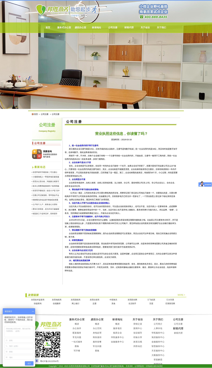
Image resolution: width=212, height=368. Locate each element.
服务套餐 (97, 342)
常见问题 (77, 337)
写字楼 (77, 350)
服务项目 (117, 328)
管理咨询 (158, 364)
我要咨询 (47, 151)
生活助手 (132, 304)
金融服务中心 (117, 342)
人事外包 (158, 328)
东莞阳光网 (132, 300)
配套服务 (77, 333)
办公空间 (97, 328)
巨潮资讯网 (170, 304)
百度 (151, 304)
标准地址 (96, 27)
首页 (48, 27)
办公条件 (77, 328)
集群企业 (117, 333)
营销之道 (137, 324)
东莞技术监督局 (37, 300)
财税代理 (129, 27)
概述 (77, 324)
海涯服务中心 (158, 337)
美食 (113, 304)
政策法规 (137, 342)
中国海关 (113, 300)
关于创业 (145, 27)
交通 (94, 304)
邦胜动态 (137, 346)
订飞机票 (151, 300)
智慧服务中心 (158, 346)
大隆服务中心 (158, 355)
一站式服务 (77, 342)
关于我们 (161, 27)
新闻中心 (137, 328)
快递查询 (38, 304)
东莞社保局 (94, 300)
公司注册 (112, 27)
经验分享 (137, 337)
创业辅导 (137, 333)
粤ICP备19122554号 (49, 361)
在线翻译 (56, 304)
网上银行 (75, 304)
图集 (77, 346)
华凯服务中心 (117, 337)
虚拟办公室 (80, 27)
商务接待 (97, 337)
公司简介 (158, 324)
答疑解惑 (158, 359)
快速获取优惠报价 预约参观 (50, 155)
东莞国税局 (75, 300)
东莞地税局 (56, 300)
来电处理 (97, 333)
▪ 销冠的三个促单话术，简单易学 (44, 214)
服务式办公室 (64, 27)
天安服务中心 (158, 350)
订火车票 (170, 300)
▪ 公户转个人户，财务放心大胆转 (44, 204)
